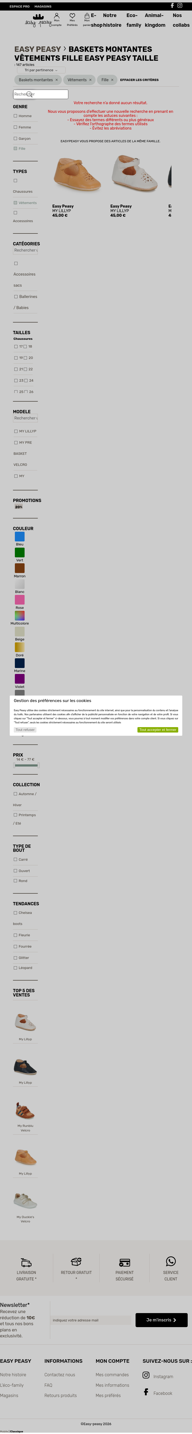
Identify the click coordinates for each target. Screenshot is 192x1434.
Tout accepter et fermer (157, 730)
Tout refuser (25, 730)
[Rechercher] (29, 94)
